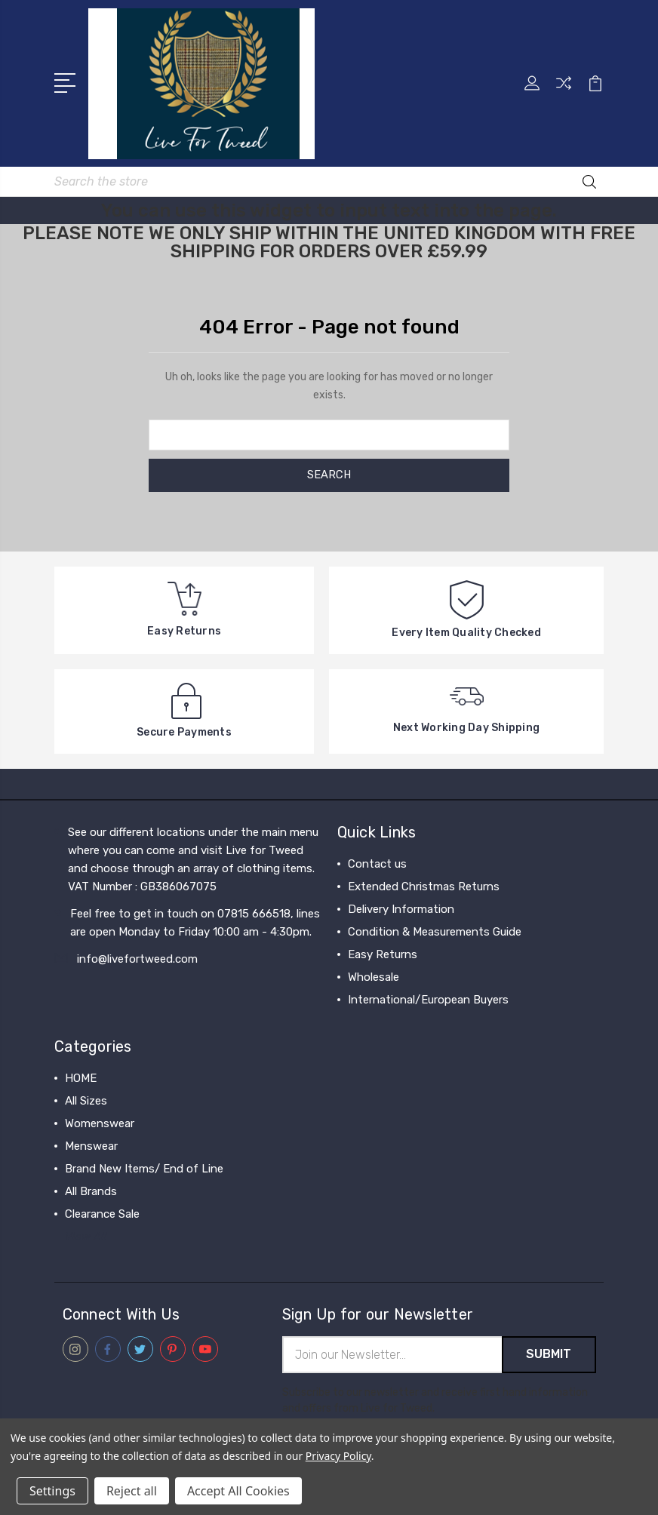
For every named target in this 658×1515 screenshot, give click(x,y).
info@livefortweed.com (137, 958)
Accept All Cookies (238, 1491)
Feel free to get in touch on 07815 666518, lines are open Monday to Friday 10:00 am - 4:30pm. (195, 922)
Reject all (131, 1491)
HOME (81, 1077)
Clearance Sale (102, 1213)
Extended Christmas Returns (424, 886)
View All (86, 1236)
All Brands (91, 1190)
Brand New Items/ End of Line (144, 1168)
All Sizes (86, 1100)
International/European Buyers (428, 999)
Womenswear (99, 1122)
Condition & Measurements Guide (434, 931)
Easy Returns (382, 953)
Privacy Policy (338, 1456)
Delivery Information (401, 908)
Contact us (377, 863)
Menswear (91, 1145)
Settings (52, 1491)
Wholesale (373, 976)
